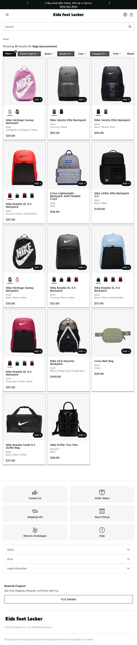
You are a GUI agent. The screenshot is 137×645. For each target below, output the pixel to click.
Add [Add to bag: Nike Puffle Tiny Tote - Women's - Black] (82, 435)
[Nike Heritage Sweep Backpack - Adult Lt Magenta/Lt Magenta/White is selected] (9, 112)
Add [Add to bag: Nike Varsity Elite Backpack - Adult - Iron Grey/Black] (82, 99)
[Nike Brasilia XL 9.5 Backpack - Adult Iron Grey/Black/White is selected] (54, 279)
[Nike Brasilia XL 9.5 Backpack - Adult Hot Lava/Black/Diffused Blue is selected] (9, 196)
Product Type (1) (29, 53)
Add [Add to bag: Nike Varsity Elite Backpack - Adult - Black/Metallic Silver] (126, 99)
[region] (68, 5)
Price (117, 53)
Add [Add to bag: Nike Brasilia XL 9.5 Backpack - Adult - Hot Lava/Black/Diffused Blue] (38, 183)
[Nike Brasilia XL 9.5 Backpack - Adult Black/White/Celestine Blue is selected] (98, 279)
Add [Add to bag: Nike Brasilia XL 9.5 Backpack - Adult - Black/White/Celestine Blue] (126, 267)
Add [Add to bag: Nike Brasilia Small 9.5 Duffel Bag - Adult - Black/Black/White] (38, 435)
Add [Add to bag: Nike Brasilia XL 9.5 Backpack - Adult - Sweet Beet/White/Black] (38, 351)
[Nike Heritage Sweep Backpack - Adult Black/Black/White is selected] (9, 279)
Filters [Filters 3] (10, 53)
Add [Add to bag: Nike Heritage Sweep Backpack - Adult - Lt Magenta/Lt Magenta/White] (38, 99)
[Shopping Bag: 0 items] (131, 14)
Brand (49, 53)
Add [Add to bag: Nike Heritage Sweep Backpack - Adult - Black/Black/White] (38, 267)
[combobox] (68, 27)
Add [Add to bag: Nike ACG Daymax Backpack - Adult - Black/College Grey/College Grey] (82, 351)
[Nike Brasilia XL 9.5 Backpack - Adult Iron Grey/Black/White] (32, 196)
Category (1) (99, 53)
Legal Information (68, 568)
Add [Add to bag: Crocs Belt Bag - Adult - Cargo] (126, 351)
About (68, 549)
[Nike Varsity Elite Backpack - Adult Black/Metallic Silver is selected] (98, 112)
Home (6, 39)
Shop (68, 558)
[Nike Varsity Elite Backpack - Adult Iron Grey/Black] (105, 112)
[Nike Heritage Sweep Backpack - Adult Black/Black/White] (17, 112)
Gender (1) (65, 53)
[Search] (68, 27)
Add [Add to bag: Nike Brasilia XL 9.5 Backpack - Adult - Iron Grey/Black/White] (82, 267)
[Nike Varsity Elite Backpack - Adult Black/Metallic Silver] (61, 112)
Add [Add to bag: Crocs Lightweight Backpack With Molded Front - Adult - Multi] (82, 183)
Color (82, 53)
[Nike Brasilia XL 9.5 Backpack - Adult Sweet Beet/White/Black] (24, 196)
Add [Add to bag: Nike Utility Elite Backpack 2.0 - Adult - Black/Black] (126, 183)
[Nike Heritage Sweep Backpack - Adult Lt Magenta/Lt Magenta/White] (17, 279)
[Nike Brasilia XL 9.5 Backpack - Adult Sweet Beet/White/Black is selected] (9, 363)
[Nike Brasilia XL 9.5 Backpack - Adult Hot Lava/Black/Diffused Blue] (76, 279)
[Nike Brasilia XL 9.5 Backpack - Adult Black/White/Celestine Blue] (17, 196)
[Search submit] (130, 27)
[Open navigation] (7, 14)
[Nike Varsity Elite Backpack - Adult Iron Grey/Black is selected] (54, 112)
